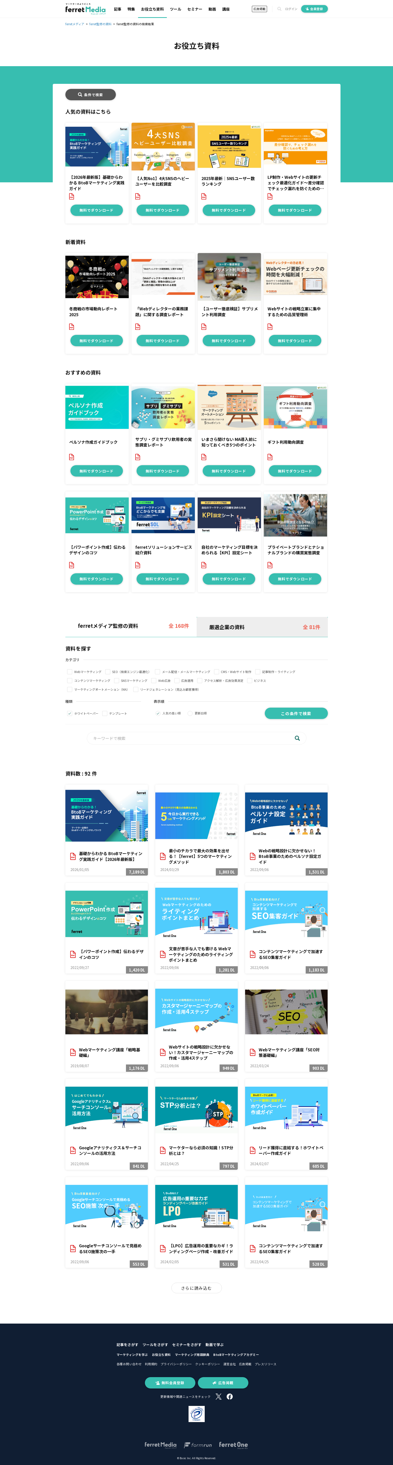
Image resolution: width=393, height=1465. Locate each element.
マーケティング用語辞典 (192, 1354)
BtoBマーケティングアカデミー (236, 1354)
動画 (212, 9)
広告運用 (187, 680)
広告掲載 (259, 9)
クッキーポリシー (207, 1364)
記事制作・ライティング (278, 671)
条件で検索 (90, 94)
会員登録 (314, 9)
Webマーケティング (87, 671)
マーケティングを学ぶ (132, 1354)
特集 (131, 9)
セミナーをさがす (186, 1344)
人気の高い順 (172, 713)
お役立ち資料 (152, 9)
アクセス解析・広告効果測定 (223, 680)
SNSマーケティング (134, 680)
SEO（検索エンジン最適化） (131, 671)
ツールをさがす (155, 1344)
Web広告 (164, 680)
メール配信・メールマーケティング (186, 671)
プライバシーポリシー (176, 1364)
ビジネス (260, 680)
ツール (175, 9)
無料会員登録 (169, 1382)
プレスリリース (266, 1364)
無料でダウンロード (97, 210)
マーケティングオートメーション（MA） (101, 689)
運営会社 (229, 1364)
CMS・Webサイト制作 (236, 671)
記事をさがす (128, 1344)
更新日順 (201, 713)
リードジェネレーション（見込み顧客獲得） (170, 689)
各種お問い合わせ (129, 1364)
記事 (117, 9)
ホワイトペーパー (86, 713)
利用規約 (151, 1364)
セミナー (194, 9)
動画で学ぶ (214, 1344)
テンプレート (118, 713)
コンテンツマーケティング (92, 680)
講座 (226, 9)
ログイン (291, 8)
